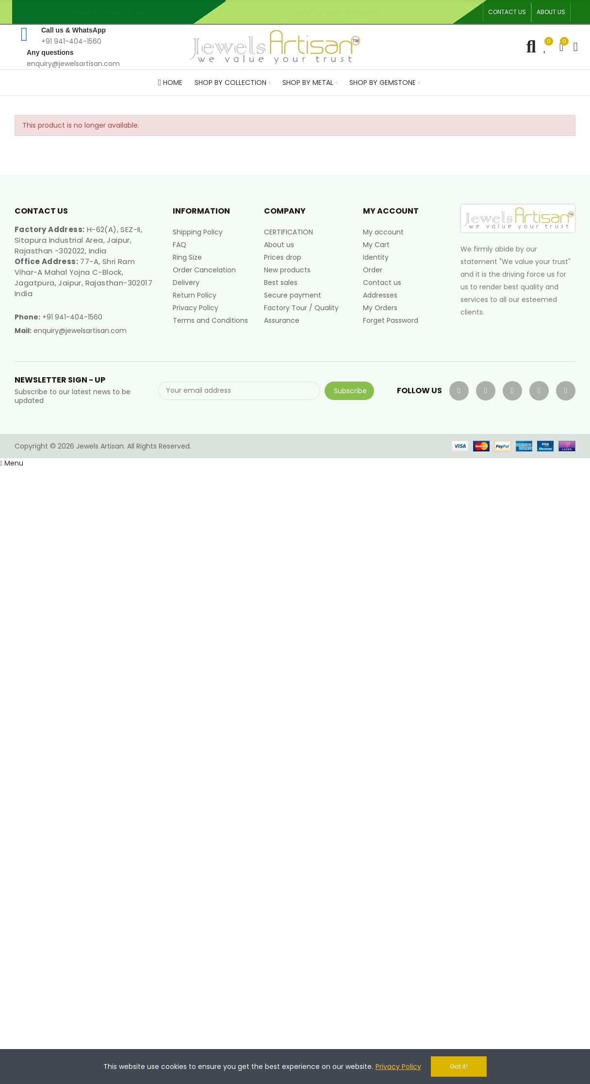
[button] (507, 12)
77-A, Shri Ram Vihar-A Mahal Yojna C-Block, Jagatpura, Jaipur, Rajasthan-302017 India (83, 277)
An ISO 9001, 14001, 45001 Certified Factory (341, 12)
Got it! (459, 1066)
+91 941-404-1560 (72, 317)
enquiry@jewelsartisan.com (80, 330)
